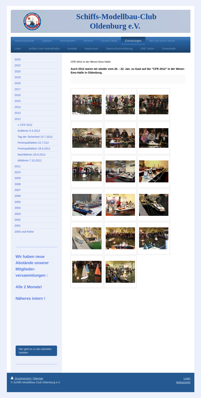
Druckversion (21, 378)
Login (187, 378)
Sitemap (38, 378)
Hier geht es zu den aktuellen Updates (35, 351)
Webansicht (183, 382)
